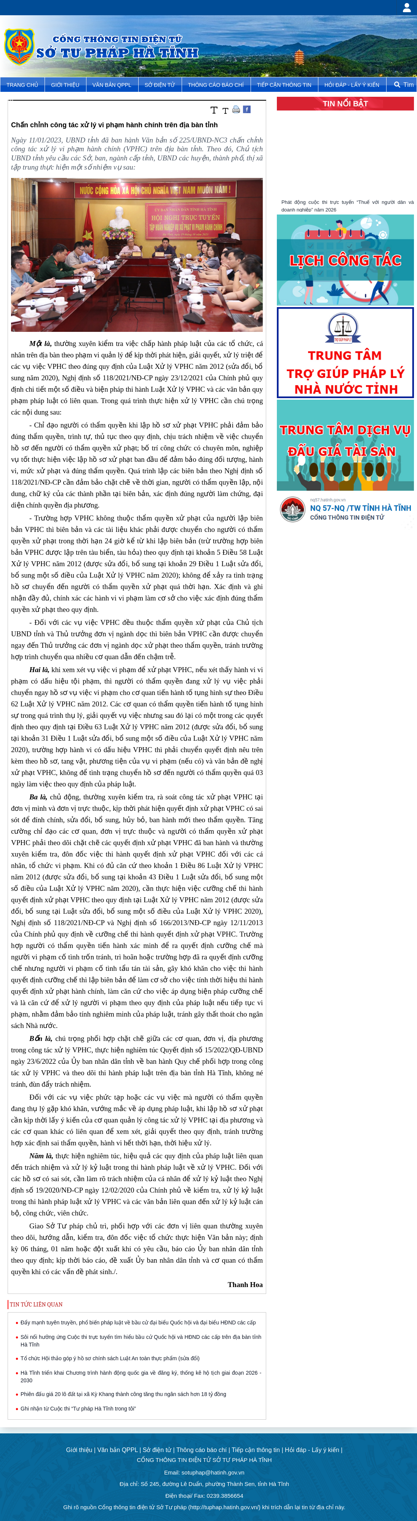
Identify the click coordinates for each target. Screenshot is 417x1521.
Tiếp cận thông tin (285, 85)
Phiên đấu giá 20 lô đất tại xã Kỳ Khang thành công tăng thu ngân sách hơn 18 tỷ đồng (123, 1394)
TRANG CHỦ (23, 85)
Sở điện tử (160, 85)
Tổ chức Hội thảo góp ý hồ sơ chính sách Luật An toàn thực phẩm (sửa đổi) (110, 1358)
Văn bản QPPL (112, 85)
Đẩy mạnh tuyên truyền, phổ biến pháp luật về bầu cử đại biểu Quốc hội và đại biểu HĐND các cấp (138, 1322)
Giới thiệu (66, 85)
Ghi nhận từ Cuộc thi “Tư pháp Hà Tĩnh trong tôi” (78, 1409)
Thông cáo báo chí (216, 85)
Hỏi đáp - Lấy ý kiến (351, 85)
